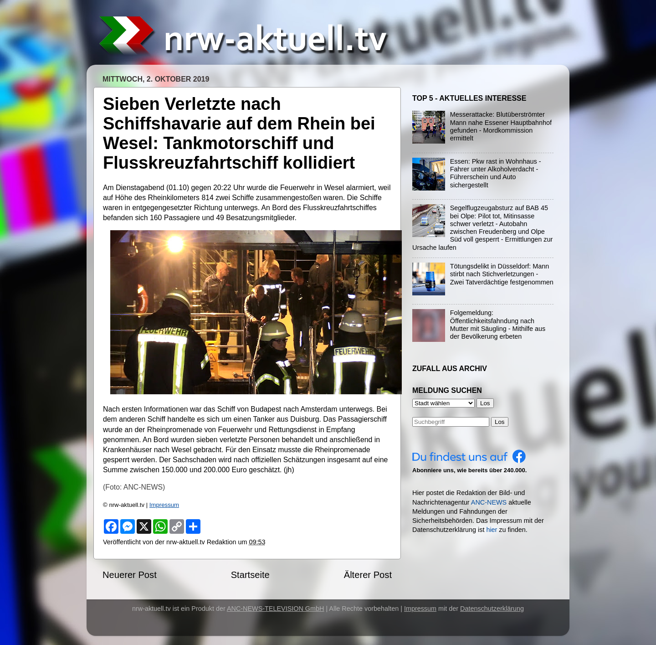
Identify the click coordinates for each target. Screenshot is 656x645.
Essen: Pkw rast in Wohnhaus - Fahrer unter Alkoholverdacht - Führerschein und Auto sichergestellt (495, 173)
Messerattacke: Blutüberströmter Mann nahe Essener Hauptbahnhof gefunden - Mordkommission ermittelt (501, 126)
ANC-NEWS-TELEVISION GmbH (275, 608)
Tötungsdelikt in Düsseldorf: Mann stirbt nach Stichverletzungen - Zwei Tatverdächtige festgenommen (502, 274)
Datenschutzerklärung (492, 608)
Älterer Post (368, 575)
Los (500, 421)
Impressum (164, 504)
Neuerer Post (129, 575)
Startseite (250, 575)
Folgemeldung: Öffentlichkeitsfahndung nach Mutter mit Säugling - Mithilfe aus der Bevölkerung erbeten (498, 324)
